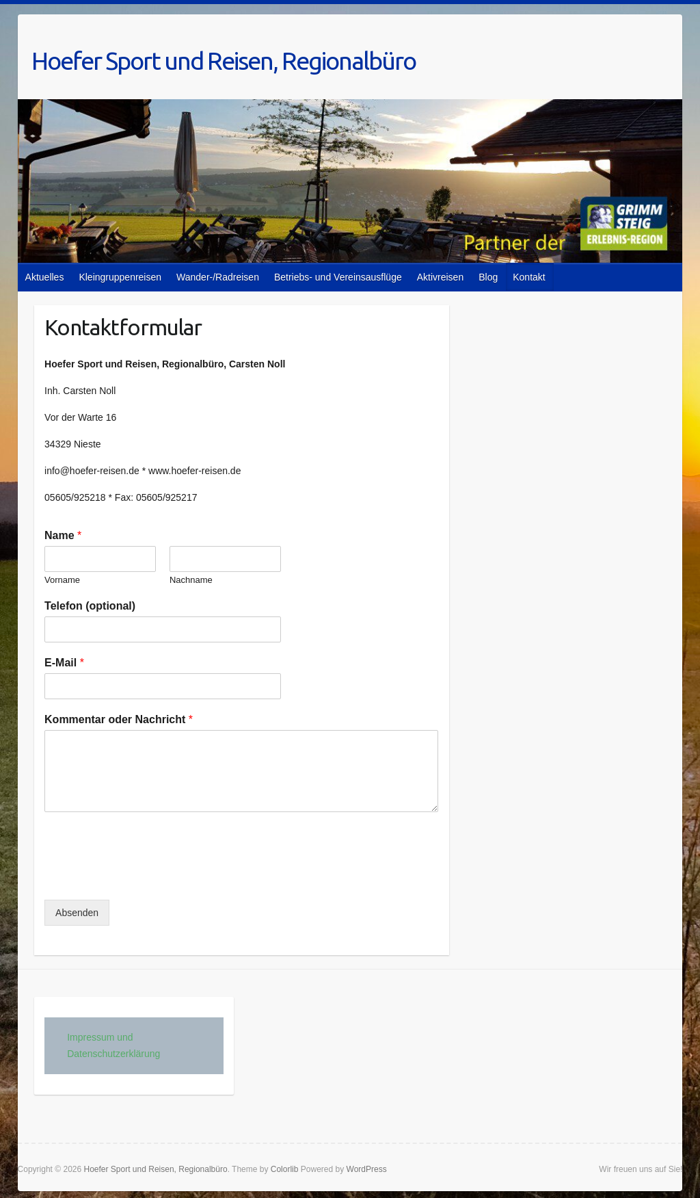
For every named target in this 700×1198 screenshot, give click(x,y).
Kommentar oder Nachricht (118, 719)
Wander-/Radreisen (217, 277)
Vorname (62, 580)
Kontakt (529, 277)
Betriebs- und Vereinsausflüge (338, 277)
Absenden (76, 912)
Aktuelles (44, 277)
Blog (488, 277)
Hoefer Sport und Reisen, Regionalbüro (223, 61)
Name (62, 535)
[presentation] (148, 877)
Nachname (191, 580)
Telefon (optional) (89, 606)
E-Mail (64, 662)
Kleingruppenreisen (120, 277)
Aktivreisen (440, 277)
